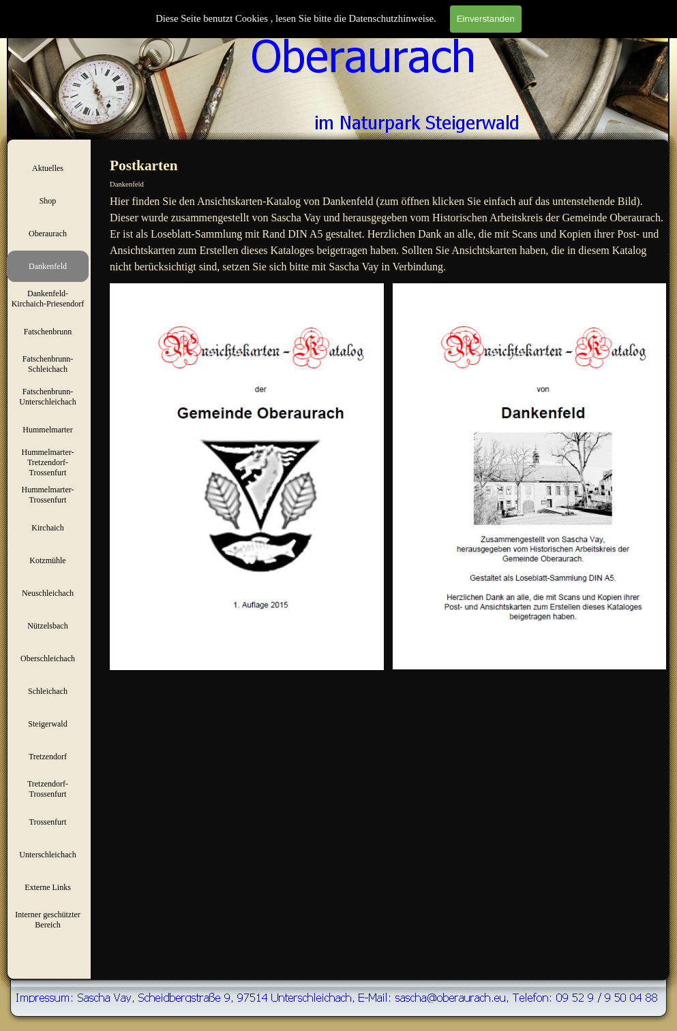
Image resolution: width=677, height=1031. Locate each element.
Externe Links (48, 887)
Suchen (654, 25)
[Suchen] (585, 25)
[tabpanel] (388, 234)
